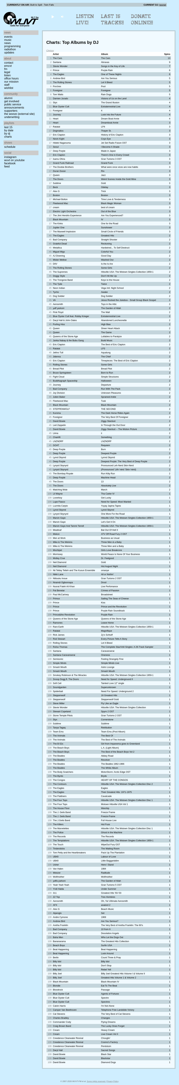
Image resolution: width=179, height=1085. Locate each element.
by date (8, 130)
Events (8, 36)
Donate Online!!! (142, 19)
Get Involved (11, 101)
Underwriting (11, 117)
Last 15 (8, 127)
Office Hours (11, 78)
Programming (12, 46)
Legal (7, 72)
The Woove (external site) (19, 113)
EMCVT (8, 65)
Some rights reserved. (96, 1081)
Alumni (8, 98)
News (7, 43)
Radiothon (10, 49)
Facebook (10, 163)
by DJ (7, 133)
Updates (9, 52)
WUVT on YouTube (14, 160)
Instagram (10, 157)
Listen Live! (85, 19)
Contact (8, 62)
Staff (6, 84)
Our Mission (11, 81)
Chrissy (50, 50)
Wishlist (8, 87)
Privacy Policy (112, 1081)
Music (8, 39)
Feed (7, 166)
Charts (8, 136)
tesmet (162, 5)
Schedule (9, 146)
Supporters (10, 110)
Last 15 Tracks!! (112, 19)
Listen (7, 75)
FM (5, 69)
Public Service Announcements (14, 106)
